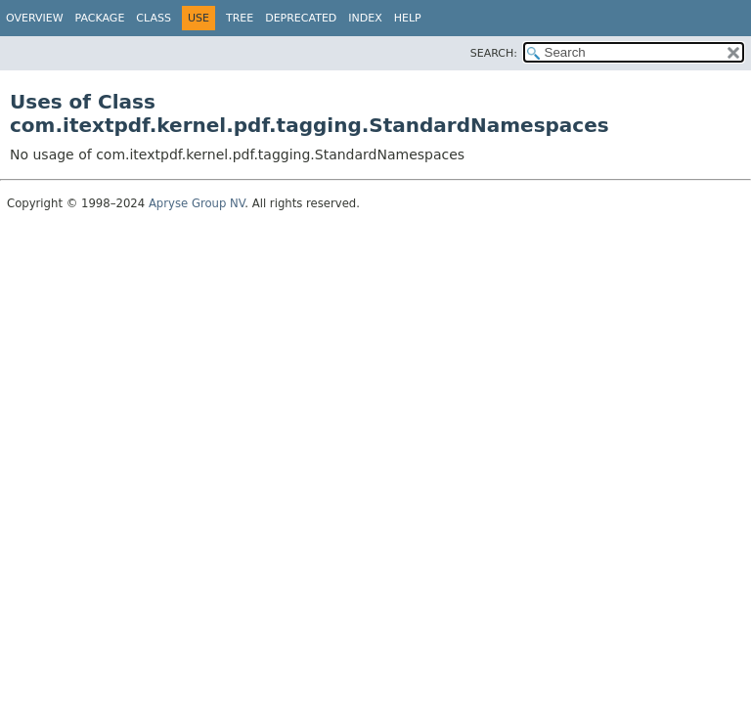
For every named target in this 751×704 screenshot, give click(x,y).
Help (407, 18)
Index (364, 18)
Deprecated (300, 18)
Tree (239, 18)
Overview (35, 18)
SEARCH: (493, 53)
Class (153, 18)
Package (100, 18)
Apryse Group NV (196, 203)
